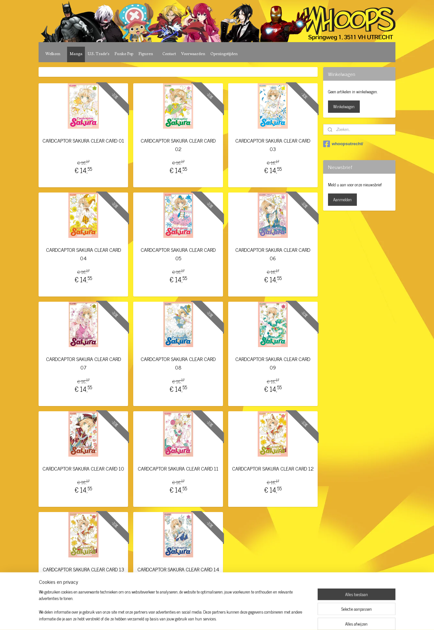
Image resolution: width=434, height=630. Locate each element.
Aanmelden (342, 199)
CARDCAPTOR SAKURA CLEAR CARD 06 (273, 254)
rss (209, 618)
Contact (169, 54)
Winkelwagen (344, 106)
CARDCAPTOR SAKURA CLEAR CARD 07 (83, 363)
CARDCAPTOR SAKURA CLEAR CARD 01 (83, 140)
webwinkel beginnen (226, 618)
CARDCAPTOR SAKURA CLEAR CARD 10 (83, 468)
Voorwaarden (193, 54)
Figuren (145, 54)
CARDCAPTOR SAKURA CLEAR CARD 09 (273, 363)
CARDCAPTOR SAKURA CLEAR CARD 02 (178, 144)
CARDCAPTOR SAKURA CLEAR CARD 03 (273, 144)
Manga (76, 54)
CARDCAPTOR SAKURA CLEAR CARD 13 (83, 569)
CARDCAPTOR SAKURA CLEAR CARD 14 (178, 569)
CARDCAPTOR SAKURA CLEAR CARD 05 (178, 254)
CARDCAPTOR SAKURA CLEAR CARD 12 (273, 468)
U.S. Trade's (98, 54)
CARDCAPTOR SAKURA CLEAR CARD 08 (178, 363)
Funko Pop (123, 54)
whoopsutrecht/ (343, 144)
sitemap (199, 618)
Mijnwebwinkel (270, 618)
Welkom (52, 54)
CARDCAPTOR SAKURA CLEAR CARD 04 (83, 254)
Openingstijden (224, 54)
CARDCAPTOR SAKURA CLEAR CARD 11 (178, 468)
